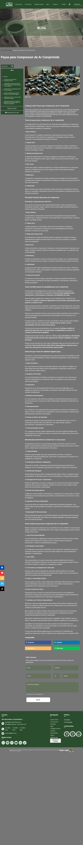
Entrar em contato (55, 740)
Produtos (57, 4)
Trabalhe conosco (39, 4)
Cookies (67, 720)
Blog (49, 4)
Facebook (30, 642)
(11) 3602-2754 (8, 729)
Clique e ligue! (12, 108)
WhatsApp (58, 648)
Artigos (10, 50)
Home (8, 4)
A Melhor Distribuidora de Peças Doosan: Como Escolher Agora (11, 93)
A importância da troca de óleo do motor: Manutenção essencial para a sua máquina (12, 85)
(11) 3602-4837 (22, 729)
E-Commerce (27, 4)
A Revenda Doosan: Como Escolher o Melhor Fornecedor (12, 98)
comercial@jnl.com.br (9, 733)
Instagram (30, 648)
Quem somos (17, 4)
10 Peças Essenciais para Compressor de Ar (10, 80)
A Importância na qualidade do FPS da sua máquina (12, 89)
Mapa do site (54, 737)
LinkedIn (58, 642)
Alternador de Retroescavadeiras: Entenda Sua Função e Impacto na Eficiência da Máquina (12, 102)
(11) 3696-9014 (15, 729)
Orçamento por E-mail (12, 112)
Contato (66, 4)
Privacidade (68, 722)
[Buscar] (6, 66)
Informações (54, 733)
